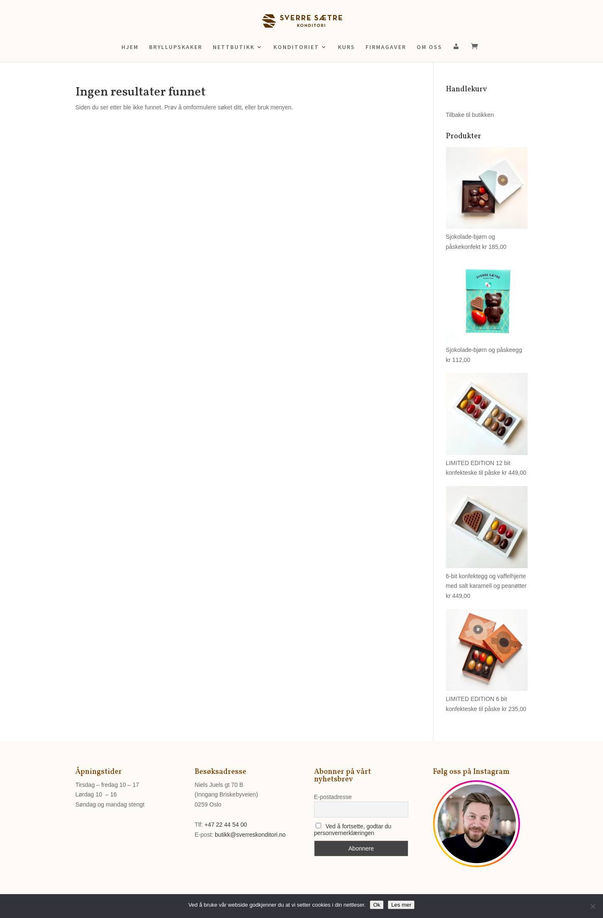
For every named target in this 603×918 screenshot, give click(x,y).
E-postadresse (333, 797)
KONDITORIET (296, 47)
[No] (592, 906)
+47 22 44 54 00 (225, 824)
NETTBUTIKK (234, 47)
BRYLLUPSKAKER (175, 47)
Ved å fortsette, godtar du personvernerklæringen (353, 829)
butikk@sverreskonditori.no (250, 834)
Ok (376, 905)
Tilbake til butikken (470, 114)
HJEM (130, 47)
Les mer (401, 905)
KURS (346, 47)
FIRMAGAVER (386, 47)
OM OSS (429, 47)
